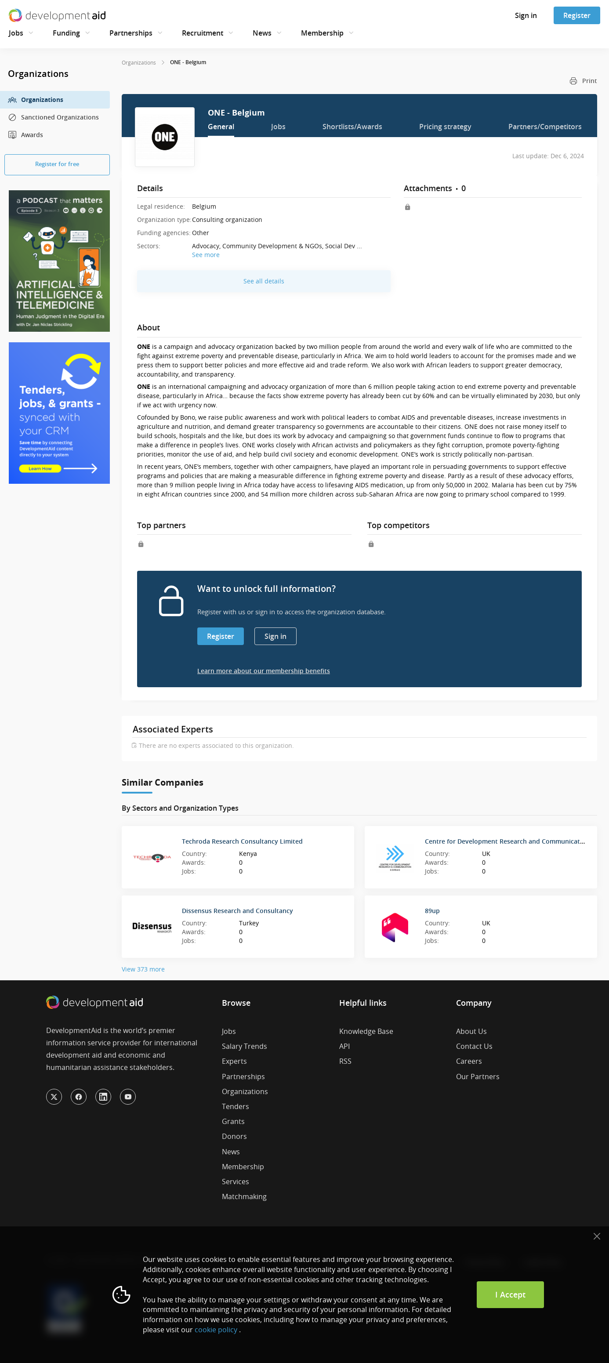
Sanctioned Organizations (53, 117)
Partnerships (130, 33)
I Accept (510, 1294)
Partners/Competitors (545, 126)
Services (235, 1181)
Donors (234, 1136)
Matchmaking (244, 1196)
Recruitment (202, 33)
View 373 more (143, 969)
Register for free (57, 164)
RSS (345, 1061)
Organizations (35, 99)
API (344, 1046)
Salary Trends (244, 1046)
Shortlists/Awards (352, 126)
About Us (471, 1031)
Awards (25, 134)
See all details (263, 281)
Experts (234, 1061)
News (262, 33)
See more (206, 254)
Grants (233, 1121)
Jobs (16, 33)
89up (432, 910)
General (221, 126)
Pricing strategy (445, 126)
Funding (66, 33)
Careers (469, 1061)
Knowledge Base (366, 1031)
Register (577, 15)
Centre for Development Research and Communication (507, 841)
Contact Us (474, 1046)
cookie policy (216, 1329)
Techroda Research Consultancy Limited (242, 841)
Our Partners (478, 1076)
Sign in (526, 15)
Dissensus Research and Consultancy (237, 910)
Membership (322, 33)
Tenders (235, 1106)
